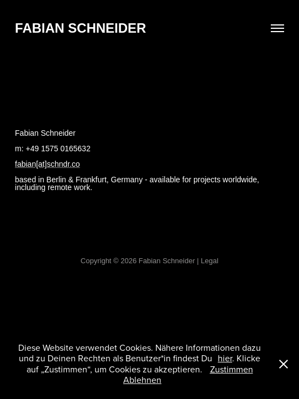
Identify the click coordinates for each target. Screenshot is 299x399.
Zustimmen (231, 369)
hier (225, 358)
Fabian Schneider (80, 28)
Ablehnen (142, 380)
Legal (209, 261)
